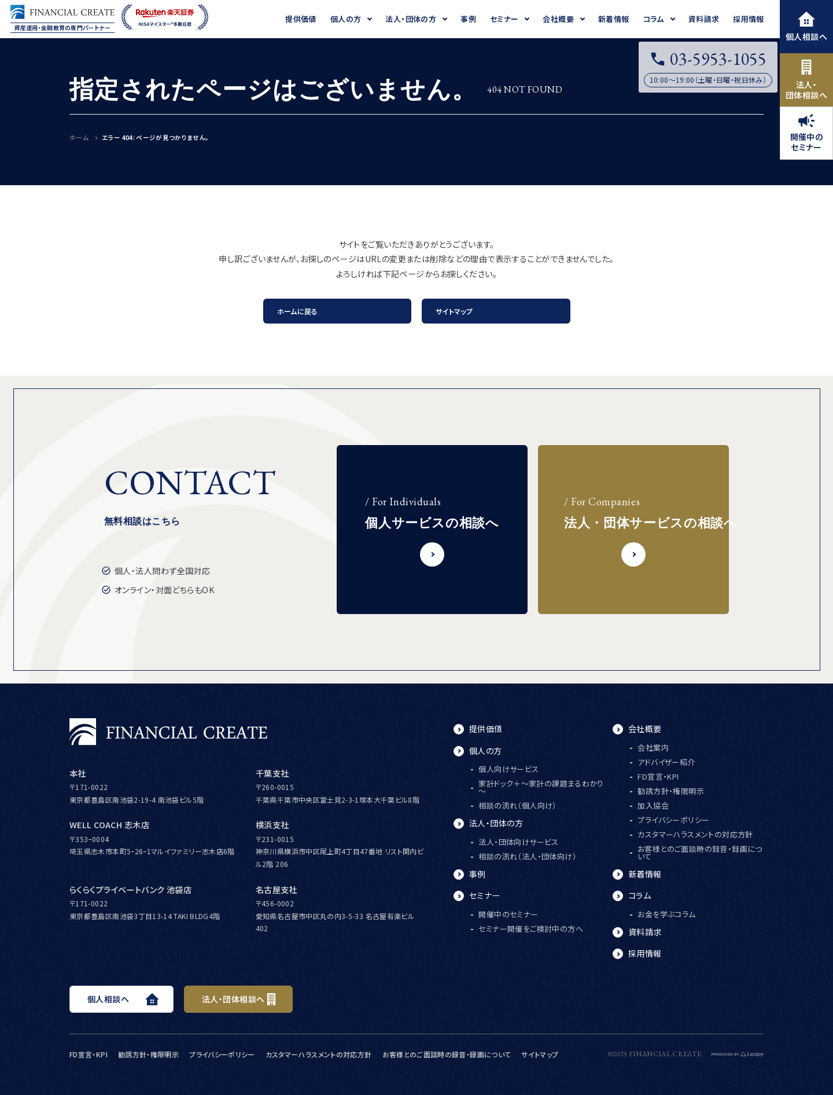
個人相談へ (806, 27)
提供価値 (486, 728)
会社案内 (653, 747)
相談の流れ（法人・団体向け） (527, 856)
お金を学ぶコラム (666, 914)
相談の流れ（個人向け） (517, 805)
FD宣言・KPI (658, 776)
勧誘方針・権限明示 (670, 790)
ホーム (79, 137)
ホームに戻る (297, 311)
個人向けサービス (508, 768)
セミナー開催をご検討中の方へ (530, 928)
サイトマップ (454, 311)
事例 (477, 874)
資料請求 (645, 932)
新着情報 (645, 874)
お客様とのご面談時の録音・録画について (699, 852)
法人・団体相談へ (806, 80)
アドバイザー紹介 (666, 761)
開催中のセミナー (806, 133)
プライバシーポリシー (673, 819)
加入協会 (653, 805)
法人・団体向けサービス (518, 841)
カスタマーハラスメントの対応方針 (695, 834)
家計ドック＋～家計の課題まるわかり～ (541, 787)
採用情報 (645, 953)
